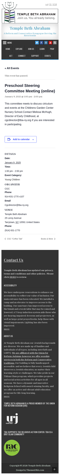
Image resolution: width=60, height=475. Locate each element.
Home (8, 48)
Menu (9, 42)
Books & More (47, 239)
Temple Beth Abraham (30, 28)
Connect (22, 55)
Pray (52, 48)
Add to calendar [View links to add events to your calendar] (21, 139)
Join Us (31, 48)
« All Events (12, 68)
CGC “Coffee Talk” (14, 239)
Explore (19, 48)
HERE (12, 277)
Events (48, 55)
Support (35, 55)
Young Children (12, 179)
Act (10, 55)
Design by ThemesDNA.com (30, 470)
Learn (42, 48)
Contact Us (13, 259)
